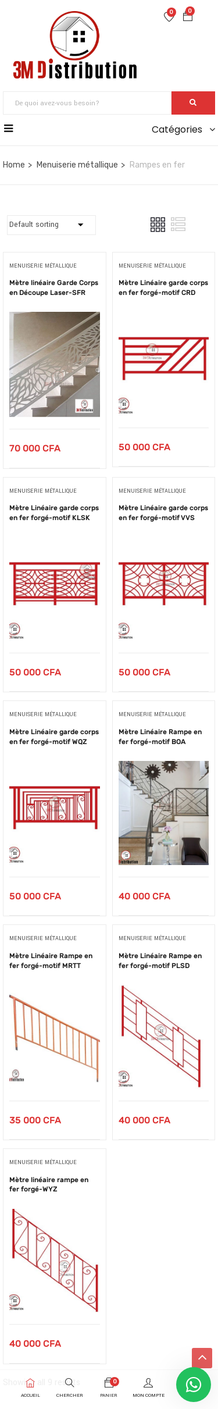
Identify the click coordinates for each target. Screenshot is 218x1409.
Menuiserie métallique (77, 165)
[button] (187, 18)
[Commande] (51, 225)
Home (14, 165)
